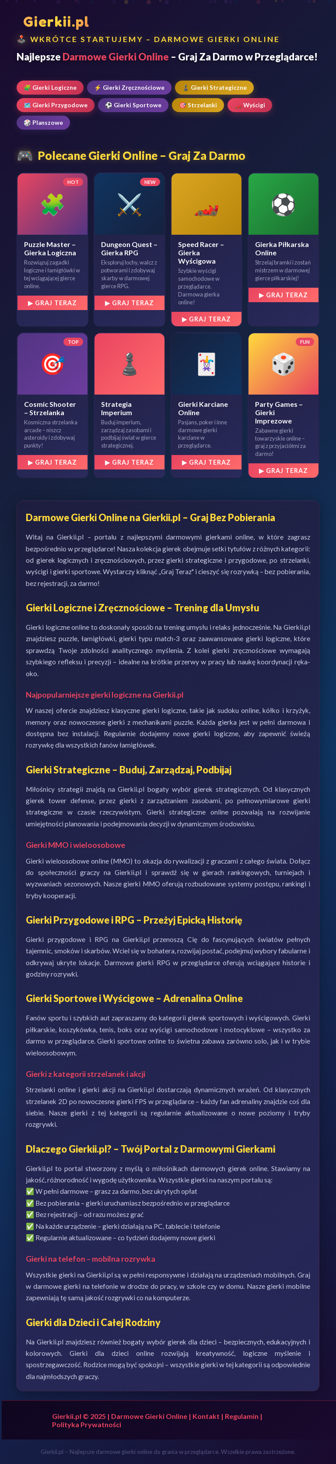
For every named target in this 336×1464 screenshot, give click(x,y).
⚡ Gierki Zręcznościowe (129, 87)
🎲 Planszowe (43, 122)
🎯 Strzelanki (198, 105)
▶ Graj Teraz (52, 303)
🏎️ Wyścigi (249, 105)
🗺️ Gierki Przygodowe (56, 105)
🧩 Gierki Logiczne (50, 87)
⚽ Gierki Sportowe (133, 105)
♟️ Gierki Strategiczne (214, 87)
